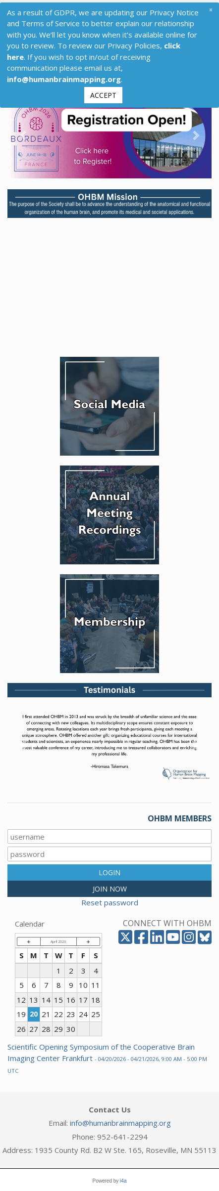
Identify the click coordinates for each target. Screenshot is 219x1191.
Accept (103, 92)
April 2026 (58, 938)
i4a (123, 1178)
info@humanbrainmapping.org (120, 1120)
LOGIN (109, 870)
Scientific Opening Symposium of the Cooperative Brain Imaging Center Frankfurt (107, 1055)
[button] (22, 133)
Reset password (109, 900)
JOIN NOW (110, 886)
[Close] (211, 7)
